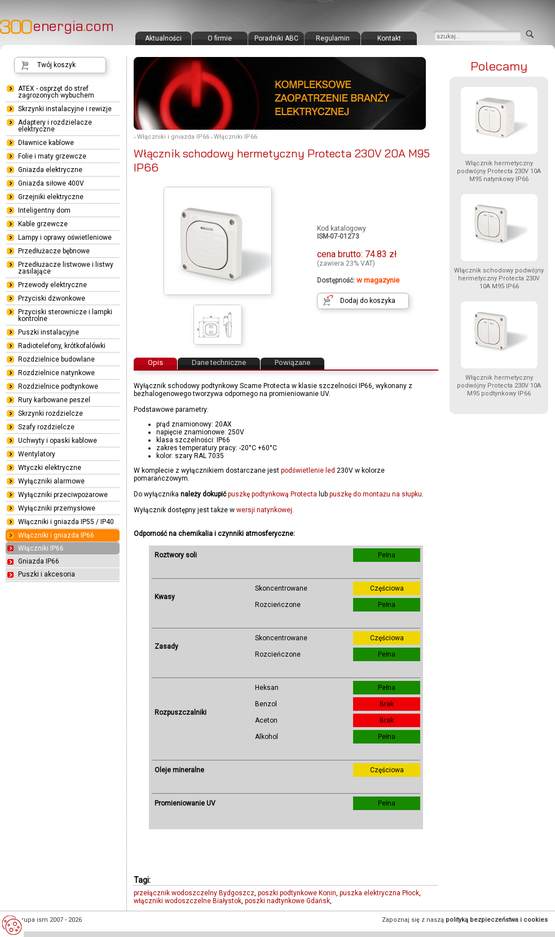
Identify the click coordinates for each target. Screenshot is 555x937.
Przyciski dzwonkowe (51, 298)
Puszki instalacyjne (48, 332)
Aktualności (163, 38)
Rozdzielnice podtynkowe (58, 386)
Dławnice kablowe (46, 143)
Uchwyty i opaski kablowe (57, 441)
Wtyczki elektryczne (49, 468)
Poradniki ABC (276, 38)
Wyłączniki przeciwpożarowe (63, 495)
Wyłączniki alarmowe (51, 481)
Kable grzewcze (43, 224)
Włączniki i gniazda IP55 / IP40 (66, 522)
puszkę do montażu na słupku (375, 494)
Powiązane (292, 362)
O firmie (220, 38)
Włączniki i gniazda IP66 (173, 136)
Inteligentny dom (44, 210)
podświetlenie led (308, 470)
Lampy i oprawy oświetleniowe (65, 237)
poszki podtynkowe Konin (297, 893)
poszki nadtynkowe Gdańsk (287, 901)
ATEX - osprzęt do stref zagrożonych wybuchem (56, 92)
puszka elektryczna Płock (379, 893)
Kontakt (389, 38)
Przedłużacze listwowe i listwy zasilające (65, 268)
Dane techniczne (219, 362)
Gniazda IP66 (38, 561)
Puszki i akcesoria (46, 574)
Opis (155, 362)
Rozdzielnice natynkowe (56, 373)
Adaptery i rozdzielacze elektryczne (55, 125)
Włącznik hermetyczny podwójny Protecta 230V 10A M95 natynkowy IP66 (499, 171)
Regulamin (333, 38)
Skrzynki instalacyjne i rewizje (65, 109)
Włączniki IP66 (235, 136)
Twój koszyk (56, 65)
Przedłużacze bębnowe (54, 251)
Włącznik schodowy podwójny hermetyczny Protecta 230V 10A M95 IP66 (499, 278)
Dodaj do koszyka (367, 301)
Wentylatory (36, 454)
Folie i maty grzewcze (52, 156)
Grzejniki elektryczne (50, 197)
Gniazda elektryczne (50, 170)
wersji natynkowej (264, 510)
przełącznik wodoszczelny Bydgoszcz (194, 893)
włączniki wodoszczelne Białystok (187, 901)
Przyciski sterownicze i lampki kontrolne (65, 315)
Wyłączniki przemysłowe (56, 508)
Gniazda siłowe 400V (51, 183)
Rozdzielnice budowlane (56, 359)
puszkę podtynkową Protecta (272, 494)
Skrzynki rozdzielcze (50, 413)
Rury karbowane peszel (54, 400)
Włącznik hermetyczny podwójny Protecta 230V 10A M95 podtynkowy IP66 (499, 385)
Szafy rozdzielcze (46, 427)
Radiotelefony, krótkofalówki (61, 346)
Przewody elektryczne (52, 285)
